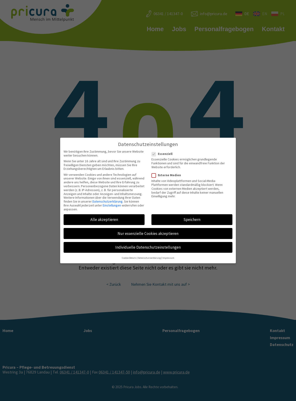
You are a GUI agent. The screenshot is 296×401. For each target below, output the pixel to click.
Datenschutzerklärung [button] (149, 258)
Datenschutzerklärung (107, 201)
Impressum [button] (168, 258)
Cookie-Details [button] (129, 258)
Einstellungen (112, 205)
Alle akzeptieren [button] (104, 219)
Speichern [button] (191, 219)
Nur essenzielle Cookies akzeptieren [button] (148, 233)
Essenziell (163, 154)
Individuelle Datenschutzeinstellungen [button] (148, 247)
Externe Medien (167, 175)
